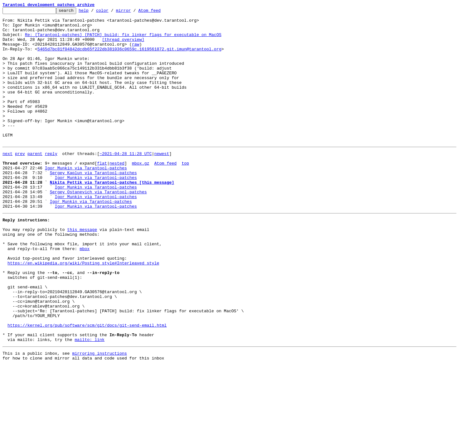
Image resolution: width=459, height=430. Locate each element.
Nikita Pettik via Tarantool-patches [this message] (112, 216)
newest (161, 181)
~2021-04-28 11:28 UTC (125, 181)
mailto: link (90, 402)
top (185, 193)
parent (34, 181)
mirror (133, 12)
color (112, 12)
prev (20, 181)
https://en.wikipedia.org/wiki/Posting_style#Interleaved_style (83, 311)
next (7, 181)
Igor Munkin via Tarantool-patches (86, 198)
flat (102, 193)
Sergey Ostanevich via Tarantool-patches (98, 227)
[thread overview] (123, 46)
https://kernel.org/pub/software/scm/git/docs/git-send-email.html (87, 385)
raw (135, 52)
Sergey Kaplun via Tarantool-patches (93, 204)
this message (82, 270)
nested (116, 193)
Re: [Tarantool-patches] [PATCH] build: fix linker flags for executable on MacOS (123, 40)
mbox (85, 293)
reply (51, 181)
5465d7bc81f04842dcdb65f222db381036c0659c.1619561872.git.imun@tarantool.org (129, 57)
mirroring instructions (99, 417)
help (93, 12)
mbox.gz (140, 193)
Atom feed (159, 12)
